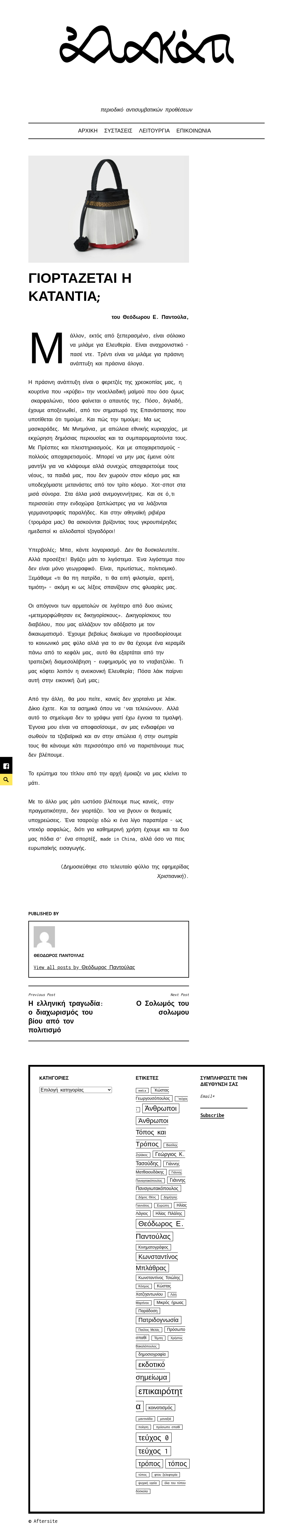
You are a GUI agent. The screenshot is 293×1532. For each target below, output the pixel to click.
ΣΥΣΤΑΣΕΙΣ (118, 130)
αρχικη (87, 130)
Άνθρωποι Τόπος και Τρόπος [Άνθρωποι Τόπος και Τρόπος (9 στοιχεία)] (152, 1132)
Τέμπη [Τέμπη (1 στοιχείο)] (158, 1338)
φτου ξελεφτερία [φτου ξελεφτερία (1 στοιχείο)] (165, 1474)
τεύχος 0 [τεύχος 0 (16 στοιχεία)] (154, 1437)
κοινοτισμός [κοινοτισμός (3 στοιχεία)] (160, 1407)
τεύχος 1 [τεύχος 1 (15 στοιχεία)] (154, 1451)
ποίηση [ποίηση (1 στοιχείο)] (144, 1427)
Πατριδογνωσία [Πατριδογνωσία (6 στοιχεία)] (159, 1320)
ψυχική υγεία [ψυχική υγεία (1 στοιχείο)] (148, 1483)
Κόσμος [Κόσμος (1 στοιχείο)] (144, 1286)
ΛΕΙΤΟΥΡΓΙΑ (154, 130)
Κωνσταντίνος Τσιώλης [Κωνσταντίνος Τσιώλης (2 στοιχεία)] (159, 1278)
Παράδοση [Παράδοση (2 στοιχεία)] (148, 1311)
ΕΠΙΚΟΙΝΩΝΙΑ (193, 130)
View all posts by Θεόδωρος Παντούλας (84, 967)
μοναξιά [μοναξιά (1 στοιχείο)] (165, 1418)
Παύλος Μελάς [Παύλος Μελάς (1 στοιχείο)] (149, 1329)
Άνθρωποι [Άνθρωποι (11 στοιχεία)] (161, 1108)
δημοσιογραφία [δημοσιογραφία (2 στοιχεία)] (152, 1354)
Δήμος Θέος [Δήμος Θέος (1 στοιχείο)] (147, 1197)
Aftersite (46, 1521)
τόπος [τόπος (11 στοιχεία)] (177, 1464)
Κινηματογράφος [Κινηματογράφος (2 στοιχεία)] (153, 1247)
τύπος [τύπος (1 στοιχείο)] (143, 1474)
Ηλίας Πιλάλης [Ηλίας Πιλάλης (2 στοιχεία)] (169, 1213)
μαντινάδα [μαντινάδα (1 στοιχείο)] (146, 1418)
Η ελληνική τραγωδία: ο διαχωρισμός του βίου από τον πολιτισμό (67, 1013)
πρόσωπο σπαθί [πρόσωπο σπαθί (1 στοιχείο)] (168, 1427)
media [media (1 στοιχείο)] (142, 1090)
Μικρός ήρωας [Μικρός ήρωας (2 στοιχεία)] (170, 1302)
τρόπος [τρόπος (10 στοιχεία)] (150, 1463)
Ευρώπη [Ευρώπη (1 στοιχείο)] (163, 1205)
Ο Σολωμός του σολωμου (150, 1004)
